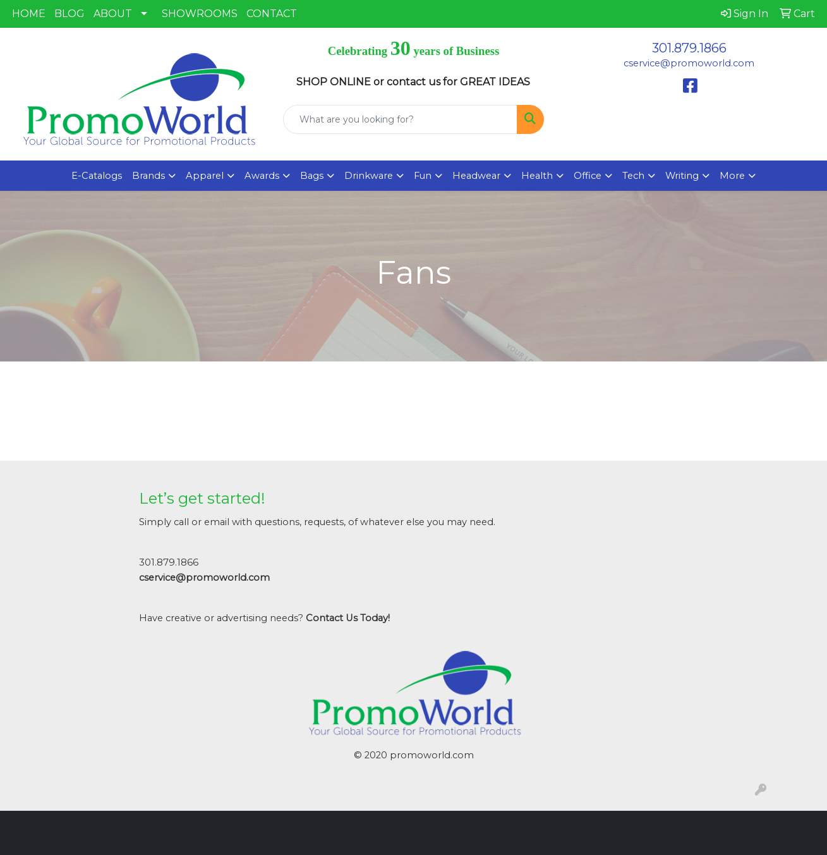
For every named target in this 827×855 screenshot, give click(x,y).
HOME (28, 14)
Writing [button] (682, 175)
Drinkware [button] (368, 175)
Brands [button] (148, 175)
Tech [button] (633, 175)
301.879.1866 (689, 48)
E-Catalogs (96, 175)
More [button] (732, 175)
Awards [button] (261, 175)
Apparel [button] (205, 175)
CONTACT (271, 14)
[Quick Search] (400, 119)
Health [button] (537, 175)
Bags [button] (311, 175)
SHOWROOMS (200, 14)
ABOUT (113, 14)
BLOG (69, 14)
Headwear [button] (476, 175)
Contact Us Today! (348, 618)
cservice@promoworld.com (689, 63)
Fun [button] (423, 175)
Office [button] (587, 175)
